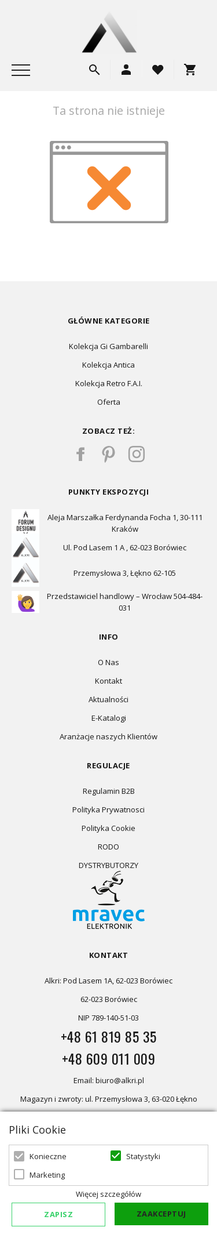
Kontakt (108, 681)
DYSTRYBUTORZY (108, 865)
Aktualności (108, 699)
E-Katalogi (108, 718)
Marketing (47, 1175)
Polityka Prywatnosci (108, 809)
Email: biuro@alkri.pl (108, 1080)
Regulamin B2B (109, 791)
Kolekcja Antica (108, 365)
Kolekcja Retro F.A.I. (108, 383)
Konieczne (48, 1156)
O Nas (108, 662)
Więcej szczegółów (108, 1194)
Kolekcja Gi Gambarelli (108, 346)
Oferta (108, 402)
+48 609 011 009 (109, 1058)
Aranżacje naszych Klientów (108, 736)
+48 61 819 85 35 (109, 1036)
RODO (108, 846)
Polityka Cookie (108, 828)
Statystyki (143, 1156)
